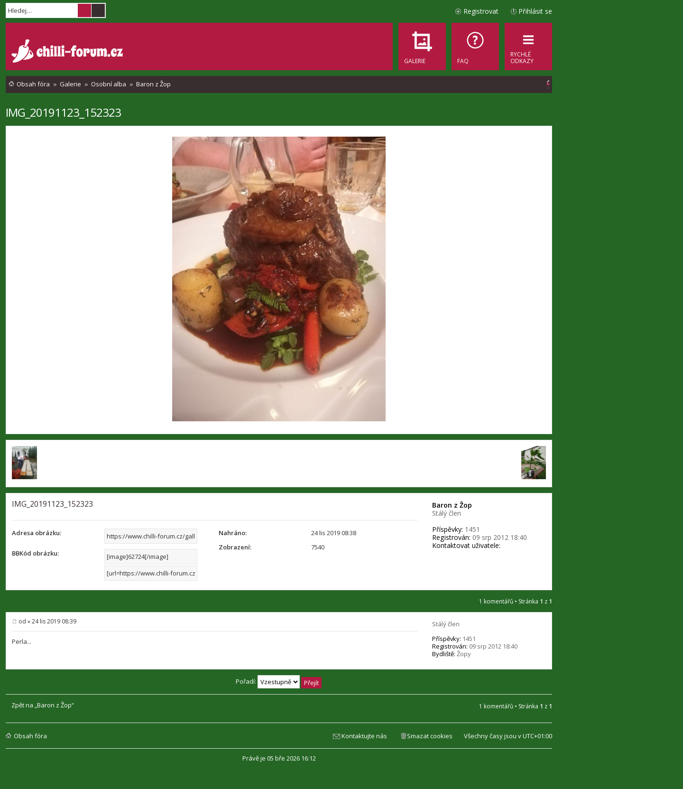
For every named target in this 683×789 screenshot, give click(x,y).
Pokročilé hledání (98, 10)
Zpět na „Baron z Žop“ (42, 705)
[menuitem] (475, 46)
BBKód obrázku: (35, 553)
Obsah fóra (30, 736)
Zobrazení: (235, 547)
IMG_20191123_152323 (63, 112)
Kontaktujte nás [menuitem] (364, 736)
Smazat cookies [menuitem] (429, 736)
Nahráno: (233, 533)
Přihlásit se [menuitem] (535, 11)
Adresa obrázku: (36, 533)
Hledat (84, 10)
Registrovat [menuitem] (480, 11)
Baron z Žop (452, 505)
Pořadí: (279, 681)
